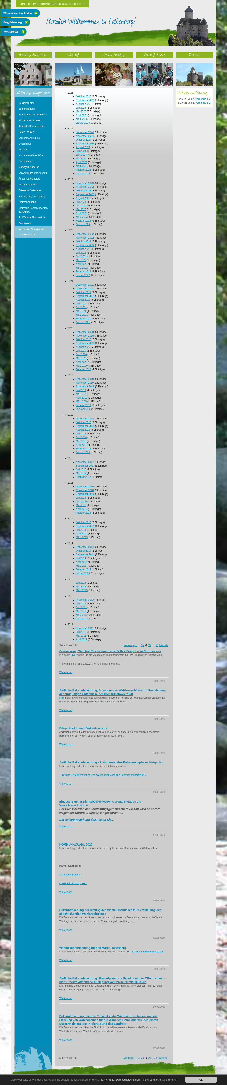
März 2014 (82, 565)
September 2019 (85, 386)
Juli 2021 (81, 303)
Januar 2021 (83, 322)
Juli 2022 (81, 252)
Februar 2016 (83, 512)
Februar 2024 (83, 169)
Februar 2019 (83, 405)
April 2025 (81, 115)
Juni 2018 (81, 437)
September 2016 (85, 494)
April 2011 (81, 639)
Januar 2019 (83, 409)
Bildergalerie (25, 161)
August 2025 (83, 104)
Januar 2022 (83, 275)
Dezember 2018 (85, 418)
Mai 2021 (81, 311)
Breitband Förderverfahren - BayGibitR (34, 209)
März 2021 (82, 314)
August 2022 (83, 249)
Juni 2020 (81, 354)
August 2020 (83, 346)
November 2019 (85, 382)
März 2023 (82, 216)
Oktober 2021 (83, 292)
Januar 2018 (83, 452)
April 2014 (81, 562)
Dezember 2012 (85, 599)
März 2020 (82, 365)
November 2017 (85, 462)
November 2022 (85, 237)
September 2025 (85, 100)
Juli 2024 (81, 151)
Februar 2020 (83, 369)
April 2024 (81, 162)
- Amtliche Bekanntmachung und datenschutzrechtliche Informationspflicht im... (103, 774)
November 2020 (85, 335)
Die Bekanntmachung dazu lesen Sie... (86, 819)
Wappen (23, 149)
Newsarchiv (29, 234)
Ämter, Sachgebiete (29, 178)
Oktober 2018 (83, 422)
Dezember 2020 (85, 331)
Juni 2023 (81, 205)
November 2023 (85, 186)
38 (157, 645)
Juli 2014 (81, 558)
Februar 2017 (83, 477)
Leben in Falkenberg (114, 54)
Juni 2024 (81, 154)
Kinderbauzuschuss (29, 120)
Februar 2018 (83, 448)
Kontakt (45, 4)
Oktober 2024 (83, 139)
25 (142, 645)
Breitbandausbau (28, 202)
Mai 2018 (81, 441)
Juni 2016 (81, 501)
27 (149, 645)
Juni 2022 (81, 256)
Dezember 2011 (85, 628)
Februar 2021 (83, 318)
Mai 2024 (81, 158)
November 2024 (85, 136)
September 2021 (85, 296)
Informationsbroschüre (31, 155)
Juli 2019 (81, 390)
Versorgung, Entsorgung (32, 196)
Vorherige (129, 645)
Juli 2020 (81, 350)
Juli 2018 (81, 433)
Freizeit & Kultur (154, 54)
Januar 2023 (83, 224)
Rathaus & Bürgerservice (33, 54)
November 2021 (85, 288)
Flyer (73, 654)
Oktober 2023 (83, 190)
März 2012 (82, 614)
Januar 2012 (83, 618)
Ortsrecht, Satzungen (30, 190)
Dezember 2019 (85, 379)
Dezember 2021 (85, 284)
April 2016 (81, 509)
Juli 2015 (81, 529)
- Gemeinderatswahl (70, 874)
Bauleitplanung (27, 108)
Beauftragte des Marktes (32, 114)
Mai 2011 (81, 635)
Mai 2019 (81, 394)
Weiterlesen (65, 672)
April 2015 (81, 533)
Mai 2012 (81, 611)
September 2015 (85, 526)
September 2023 (85, 194)
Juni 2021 (81, 307)
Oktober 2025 (83, 96)
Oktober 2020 (83, 339)
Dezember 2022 (85, 234)
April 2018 (81, 444)
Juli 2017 (81, 469)
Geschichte (25, 143)
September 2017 (85, 465)
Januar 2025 (83, 122)
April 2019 (81, 397)
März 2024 (82, 166)
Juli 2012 (81, 603)
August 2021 (83, 299)
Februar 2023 (83, 220)
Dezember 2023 (85, 183)
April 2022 (81, 264)
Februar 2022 (83, 271)
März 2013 (82, 590)
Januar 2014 (83, 573)
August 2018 (83, 429)
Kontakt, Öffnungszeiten (32, 126)
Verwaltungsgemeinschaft (33, 172)
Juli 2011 (81, 632)
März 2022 (82, 267)
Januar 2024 (83, 173)
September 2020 (85, 343)
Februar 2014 (83, 569)
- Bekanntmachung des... (73, 883)
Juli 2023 (81, 201)
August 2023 (83, 198)
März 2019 (82, 401)
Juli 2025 (81, 107)
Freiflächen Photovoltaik (32, 217)
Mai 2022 (81, 260)
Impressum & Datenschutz (68, 4)
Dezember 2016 (85, 486)
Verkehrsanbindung (29, 137)
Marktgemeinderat (29, 167)
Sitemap (33, 4)
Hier (61, 697)
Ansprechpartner (28, 184)
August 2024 (83, 147)
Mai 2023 (81, 209)
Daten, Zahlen (26, 132)
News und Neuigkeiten (32, 229)
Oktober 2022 (83, 241)
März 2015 (82, 537)
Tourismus (194, 54)
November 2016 (85, 490)
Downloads (25, 223)
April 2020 (81, 361)
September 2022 (85, 245)
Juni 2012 (81, 607)
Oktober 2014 (83, 550)
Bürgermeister (26, 102)
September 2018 (85, 426)
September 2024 (85, 143)
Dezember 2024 (85, 132)
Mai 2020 (81, 358)
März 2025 (82, 119)
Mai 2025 (81, 111)
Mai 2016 (81, 505)
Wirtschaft (73, 54)
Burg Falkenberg (12, 22)
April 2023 (81, 213)
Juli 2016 (81, 497)
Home (23, 4)
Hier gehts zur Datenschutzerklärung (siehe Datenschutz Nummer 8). (139, 1079)
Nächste (163, 645)
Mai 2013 (81, 586)
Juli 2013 (81, 582)
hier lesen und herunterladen (147, 951)
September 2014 (85, 554)
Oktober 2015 (83, 522)
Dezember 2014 (85, 547)
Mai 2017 (81, 473)
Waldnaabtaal (10, 31)
